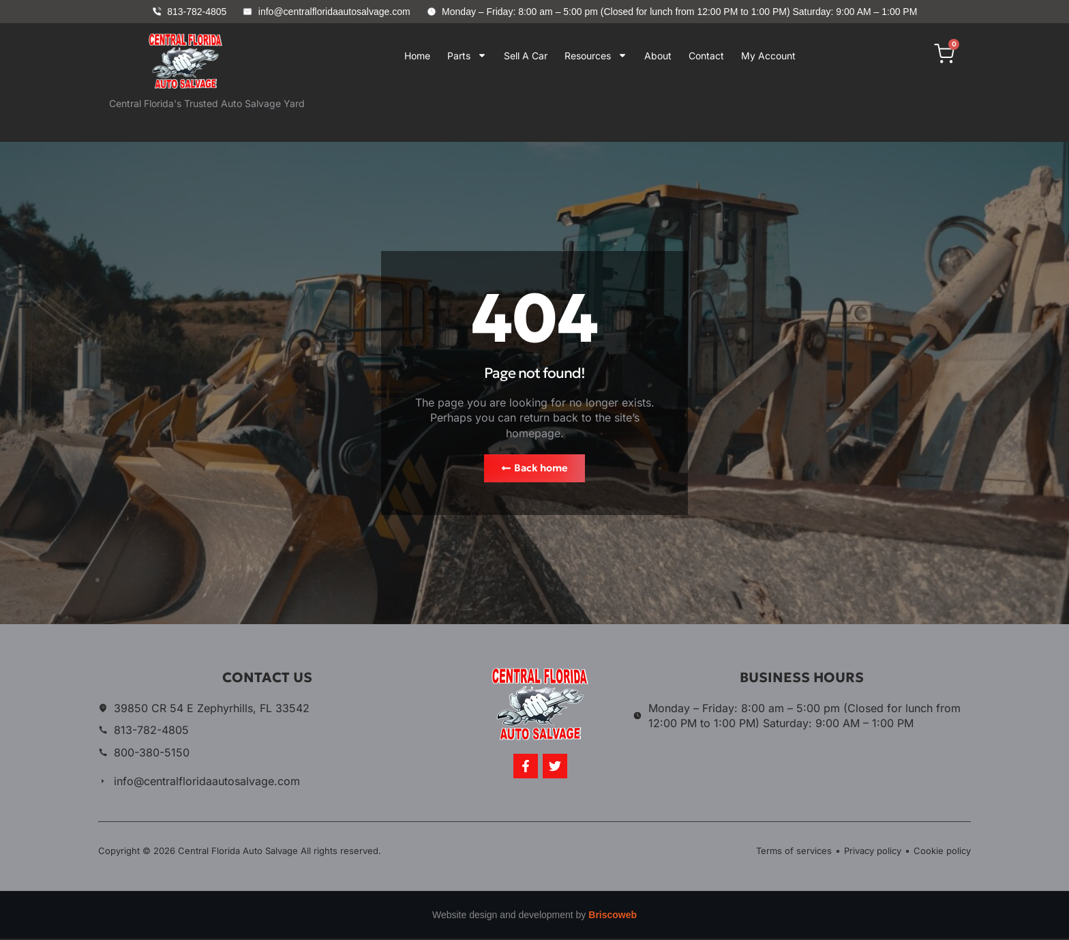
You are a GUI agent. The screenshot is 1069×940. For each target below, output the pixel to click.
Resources (595, 55)
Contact (706, 55)
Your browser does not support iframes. (588, 112)
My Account (768, 55)
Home (417, 55)
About (658, 55)
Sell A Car (525, 55)
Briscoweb (612, 916)
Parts (467, 55)
